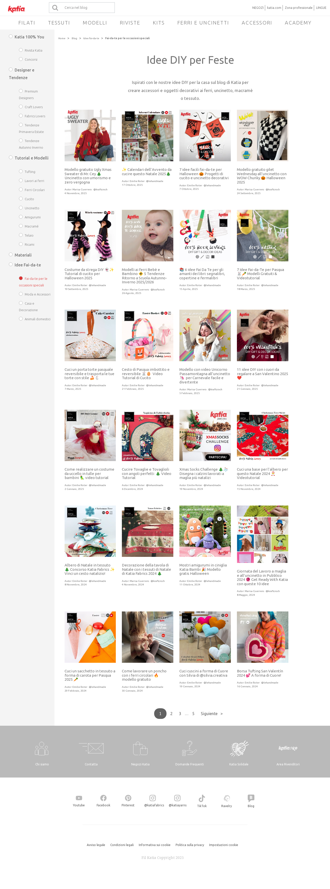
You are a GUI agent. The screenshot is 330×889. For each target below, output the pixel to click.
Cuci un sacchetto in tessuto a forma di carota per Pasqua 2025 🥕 (90, 675)
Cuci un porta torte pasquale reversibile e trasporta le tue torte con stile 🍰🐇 (89, 373)
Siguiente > (212, 713)
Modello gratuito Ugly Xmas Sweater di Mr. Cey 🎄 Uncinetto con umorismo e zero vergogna (88, 175)
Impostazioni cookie (223, 845)
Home (61, 38)
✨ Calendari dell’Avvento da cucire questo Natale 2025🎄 (147, 171)
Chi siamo (42, 764)
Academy (298, 23)
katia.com (274, 7)
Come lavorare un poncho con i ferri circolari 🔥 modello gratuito (144, 675)
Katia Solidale (239, 764)
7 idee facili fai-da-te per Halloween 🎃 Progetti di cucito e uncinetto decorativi (204, 173)
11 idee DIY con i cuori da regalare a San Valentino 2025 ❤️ (262, 373)
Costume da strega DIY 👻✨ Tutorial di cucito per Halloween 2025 (89, 273)
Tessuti (59, 23)
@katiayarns (177, 805)
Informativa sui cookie (155, 845)
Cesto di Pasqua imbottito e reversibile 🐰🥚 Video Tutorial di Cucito (146, 373)
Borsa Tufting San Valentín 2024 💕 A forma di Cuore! (260, 673)
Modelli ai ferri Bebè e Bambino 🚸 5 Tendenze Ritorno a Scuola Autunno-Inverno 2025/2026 (144, 275)
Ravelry (226, 806)
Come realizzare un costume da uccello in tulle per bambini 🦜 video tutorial (89, 473)
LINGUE (321, 7)
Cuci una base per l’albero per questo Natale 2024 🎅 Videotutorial (262, 473)
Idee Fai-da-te (91, 38)
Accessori (257, 23)
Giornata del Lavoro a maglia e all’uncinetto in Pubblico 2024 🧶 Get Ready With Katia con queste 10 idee (262, 577)
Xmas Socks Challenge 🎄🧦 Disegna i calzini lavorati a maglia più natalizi (203, 473)
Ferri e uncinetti (203, 23)
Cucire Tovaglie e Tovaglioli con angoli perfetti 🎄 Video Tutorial (146, 473)
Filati (26, 23)
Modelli (95, 23)
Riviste (130, 23)
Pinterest (128, 805)
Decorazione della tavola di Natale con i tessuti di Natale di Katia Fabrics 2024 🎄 (146, 569)
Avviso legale (96, 845)
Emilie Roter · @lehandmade (146, 181)
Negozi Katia (140, 764)
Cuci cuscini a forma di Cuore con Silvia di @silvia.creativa (203, 673)
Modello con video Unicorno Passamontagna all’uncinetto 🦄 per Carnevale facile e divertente (204, 375)
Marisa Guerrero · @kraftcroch (89, 189)
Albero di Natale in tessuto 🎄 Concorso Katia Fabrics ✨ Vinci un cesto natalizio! (90, 569)
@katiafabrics (154, 805)
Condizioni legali (122, 845)
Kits (159, 23)
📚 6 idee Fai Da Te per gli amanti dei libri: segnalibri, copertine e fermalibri (202, 273)
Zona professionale (299, 7)
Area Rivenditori (288, 764)
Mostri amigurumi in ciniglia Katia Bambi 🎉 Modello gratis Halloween (203, 569)
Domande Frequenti (189, 764)
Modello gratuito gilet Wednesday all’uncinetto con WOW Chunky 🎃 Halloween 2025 (262, 175)
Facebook (103, 805)
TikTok (202, 806)
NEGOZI (258, 7)
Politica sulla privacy (190, 845)
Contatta (91, 764)
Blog (74, 38)
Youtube (79, 805)
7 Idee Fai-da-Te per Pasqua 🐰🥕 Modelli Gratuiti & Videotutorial (260, 273)
